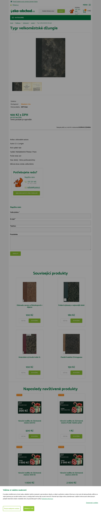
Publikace (17, 23)
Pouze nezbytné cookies (12, 508)
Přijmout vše (29, 508)
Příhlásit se (16, 5)
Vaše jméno (14, 212)
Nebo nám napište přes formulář (27, 193)
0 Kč (89, 11)
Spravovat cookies (92, 502)
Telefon (13, 226)
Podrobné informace (47, 499)
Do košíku (34, 321)
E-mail (12, 219)
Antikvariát (26, 23)
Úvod (11, 23)
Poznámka (14, 234)
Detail (23, 321)
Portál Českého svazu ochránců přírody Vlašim (25, 2)
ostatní (33, 23)
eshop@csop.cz (33, 187)
